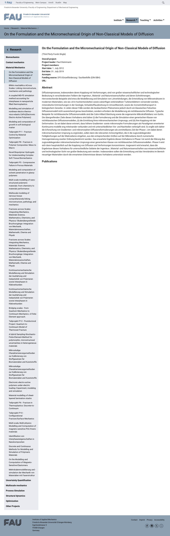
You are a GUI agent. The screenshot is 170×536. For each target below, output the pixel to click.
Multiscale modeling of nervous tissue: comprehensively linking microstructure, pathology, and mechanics (22, 199)
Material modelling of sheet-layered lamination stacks (21, 396)
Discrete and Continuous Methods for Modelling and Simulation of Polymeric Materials (21, 450)
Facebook (147, 526)
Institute (118, 20)
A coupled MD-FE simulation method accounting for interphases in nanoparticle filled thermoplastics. (21, 99)
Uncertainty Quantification (18, 480)
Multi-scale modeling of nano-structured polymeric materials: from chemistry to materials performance (22, 184)
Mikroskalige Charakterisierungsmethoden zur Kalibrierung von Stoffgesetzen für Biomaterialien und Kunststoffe (23, 356)
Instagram (152, 526)
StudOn (58, 3)
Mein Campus (41, 3)
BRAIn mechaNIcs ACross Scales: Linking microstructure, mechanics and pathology (22, 88)
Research (130, 20)
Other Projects (13, 506)
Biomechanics (12, 57)
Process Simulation (15, 491)
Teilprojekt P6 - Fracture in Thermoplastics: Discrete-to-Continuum (21, 406)
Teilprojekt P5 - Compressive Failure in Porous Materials (22, 164)
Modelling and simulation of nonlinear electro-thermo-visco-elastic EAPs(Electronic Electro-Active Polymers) (22, 112)
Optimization (12, 501)
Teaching (144, 20)
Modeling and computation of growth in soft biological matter (22, 125)
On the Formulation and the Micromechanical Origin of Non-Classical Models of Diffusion (21, 76)
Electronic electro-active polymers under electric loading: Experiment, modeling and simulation (22, 386)
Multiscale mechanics (16, 485)
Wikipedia (161, 526)
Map (65, 3)
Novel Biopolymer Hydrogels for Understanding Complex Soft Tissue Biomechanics (21, 155)
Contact (134, 520)
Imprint (142, 520)
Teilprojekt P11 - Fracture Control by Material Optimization (20, 135)
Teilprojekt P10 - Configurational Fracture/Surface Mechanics (21, 416)
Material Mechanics (15, 67)
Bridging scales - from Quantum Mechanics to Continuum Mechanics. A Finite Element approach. (22, 312)
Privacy (149, 520)
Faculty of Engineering (24, 3)
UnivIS (50, 3)
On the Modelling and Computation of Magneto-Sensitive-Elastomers (20, 462)
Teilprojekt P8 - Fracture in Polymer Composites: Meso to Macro (22, 145)
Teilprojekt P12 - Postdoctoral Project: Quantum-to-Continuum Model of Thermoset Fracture (22, 325)
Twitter (157, 526)
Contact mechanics (15, 62)
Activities (157, 20)
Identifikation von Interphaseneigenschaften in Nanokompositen (21, 439)
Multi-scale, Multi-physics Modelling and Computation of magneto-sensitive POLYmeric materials (22, 427)
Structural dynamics (15, 496)
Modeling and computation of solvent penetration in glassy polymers (22, 173)
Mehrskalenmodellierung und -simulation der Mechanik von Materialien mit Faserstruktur (22, 473)
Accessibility (159, 520)
